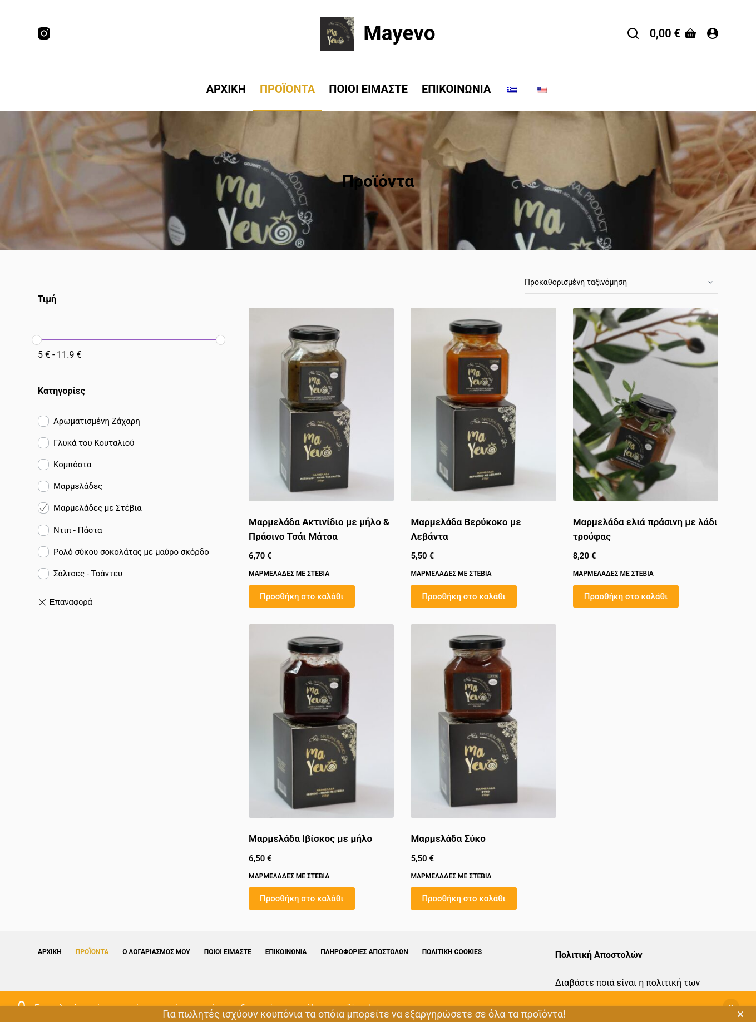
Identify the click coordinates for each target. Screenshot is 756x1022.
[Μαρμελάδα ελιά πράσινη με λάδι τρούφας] (645, 404)
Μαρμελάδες (77, 486)
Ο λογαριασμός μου (156, 952)
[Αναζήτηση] (633, 33)
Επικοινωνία (456, 89)
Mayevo (399, 33)
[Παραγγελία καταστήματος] (621, 282)
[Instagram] (44, 33)
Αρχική (226, 89)
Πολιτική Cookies (452, 952)
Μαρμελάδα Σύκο (448, 838)
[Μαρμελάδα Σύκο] (483, 721)
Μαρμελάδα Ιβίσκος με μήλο (310, 838)
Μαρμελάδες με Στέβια (289, 573)
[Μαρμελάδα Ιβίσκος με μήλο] (321, 721)
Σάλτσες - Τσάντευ (87, 574)
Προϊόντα (287, 89)
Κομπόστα (72, 465)
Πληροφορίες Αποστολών (364, 952)
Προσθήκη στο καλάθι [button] (301, 596)
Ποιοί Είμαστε (368, 89)
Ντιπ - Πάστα (77, 530)
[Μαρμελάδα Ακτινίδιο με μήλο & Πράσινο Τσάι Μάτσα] (321, 404)
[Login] (712, 33)
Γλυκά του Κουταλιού (94, 443)
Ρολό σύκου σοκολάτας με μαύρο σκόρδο (131, 552)
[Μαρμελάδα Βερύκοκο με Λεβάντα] (483, 404)
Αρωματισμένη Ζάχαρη (96, 421)
